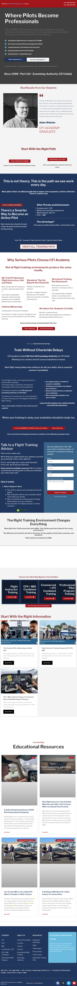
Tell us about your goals (55, 479)
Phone (49, 465)
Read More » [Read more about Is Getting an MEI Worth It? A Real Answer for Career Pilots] (45, 914)
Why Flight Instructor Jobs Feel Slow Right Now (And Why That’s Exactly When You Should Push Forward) (56, 804)
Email (49, 472)
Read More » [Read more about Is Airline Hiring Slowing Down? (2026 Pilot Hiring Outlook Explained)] (7, 832)
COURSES (5, 935)
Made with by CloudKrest (34, 983)
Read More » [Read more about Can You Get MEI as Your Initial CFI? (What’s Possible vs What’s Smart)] (7, 914)
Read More (8, 663)
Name (49, 458)
